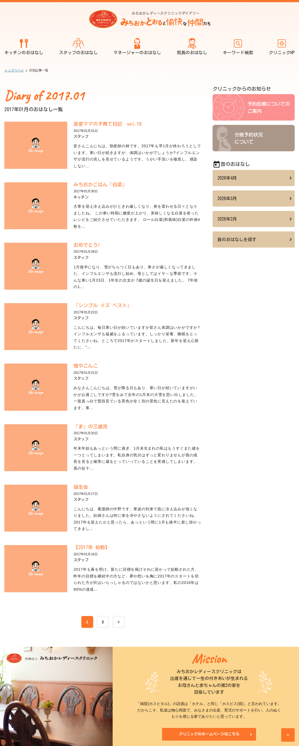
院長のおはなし (192, 46)
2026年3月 (227, 198)
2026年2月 (227, 219)
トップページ (14, 70)
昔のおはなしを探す (236, 239)
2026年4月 (227, 178)
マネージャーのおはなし (137, 46)
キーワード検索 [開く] (238, 46)
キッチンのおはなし (23, 46)
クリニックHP (282, 46)
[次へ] (119, 622)
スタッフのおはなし (78, 46)
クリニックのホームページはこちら (209, 734)
